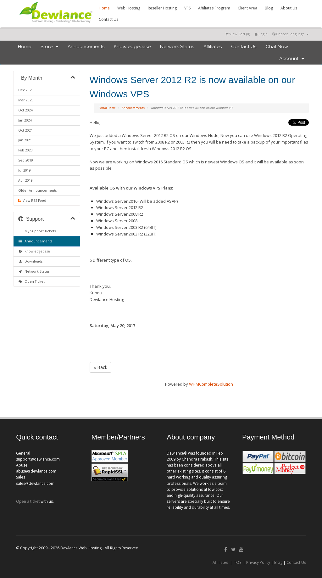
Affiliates (212, 46)
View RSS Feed (32, 200)
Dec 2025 (25, 90)
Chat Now (277, 46)
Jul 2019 (24, 170)
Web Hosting (128, 8)
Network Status (177, 46)
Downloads (30, 261)
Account (291, 58)
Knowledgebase (132, 46)
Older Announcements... (38, 190)
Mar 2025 (25, 100)
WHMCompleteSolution (211, 384)
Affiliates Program (214, 8)
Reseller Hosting (162, 8)
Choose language (290, 33)
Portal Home (107, 108)
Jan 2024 (25, 120)
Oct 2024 (25, 110)
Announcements (86, 46)
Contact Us (108, 19)
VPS (187, 8)
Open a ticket (28, 501)
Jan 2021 (25, 140)
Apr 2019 (25, 180)
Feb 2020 (25, 150)
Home (104, 8)
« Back (100, 367)
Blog (269, 8)
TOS (237, 562)
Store (49, 46)
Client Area (247, 8)
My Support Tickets (39, 231)
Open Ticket (31, 281)
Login (261, 33)
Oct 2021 (25, 130)
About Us (288, 8)
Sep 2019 (25, 160)
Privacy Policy (258, 562)
